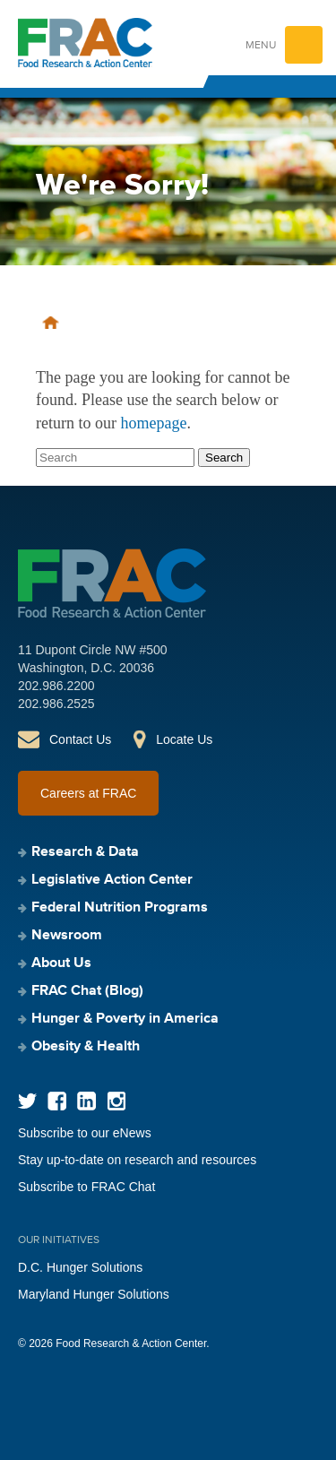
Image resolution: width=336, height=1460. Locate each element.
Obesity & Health (85, 1047)
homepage (153, 423)
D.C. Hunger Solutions (80, 1267)
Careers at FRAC (88, 793)
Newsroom (66, 936)
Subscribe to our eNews (84, 1133)
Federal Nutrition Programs (119, 908)
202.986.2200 (56, 685)
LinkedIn (86, 1101)
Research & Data (85, 852)
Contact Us (80, 739)
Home (50, 322)
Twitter (27, 1101)
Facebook (56, 1101)
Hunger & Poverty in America (125, 1019)
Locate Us (184, 739)
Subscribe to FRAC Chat (86, 1186)
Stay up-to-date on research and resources (137, 1160)
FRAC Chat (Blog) (87, 991)
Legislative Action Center (112, 880)
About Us (61, 963)
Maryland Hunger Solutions (93, 1294)
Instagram (116, 1101)
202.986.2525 (56, 703)
